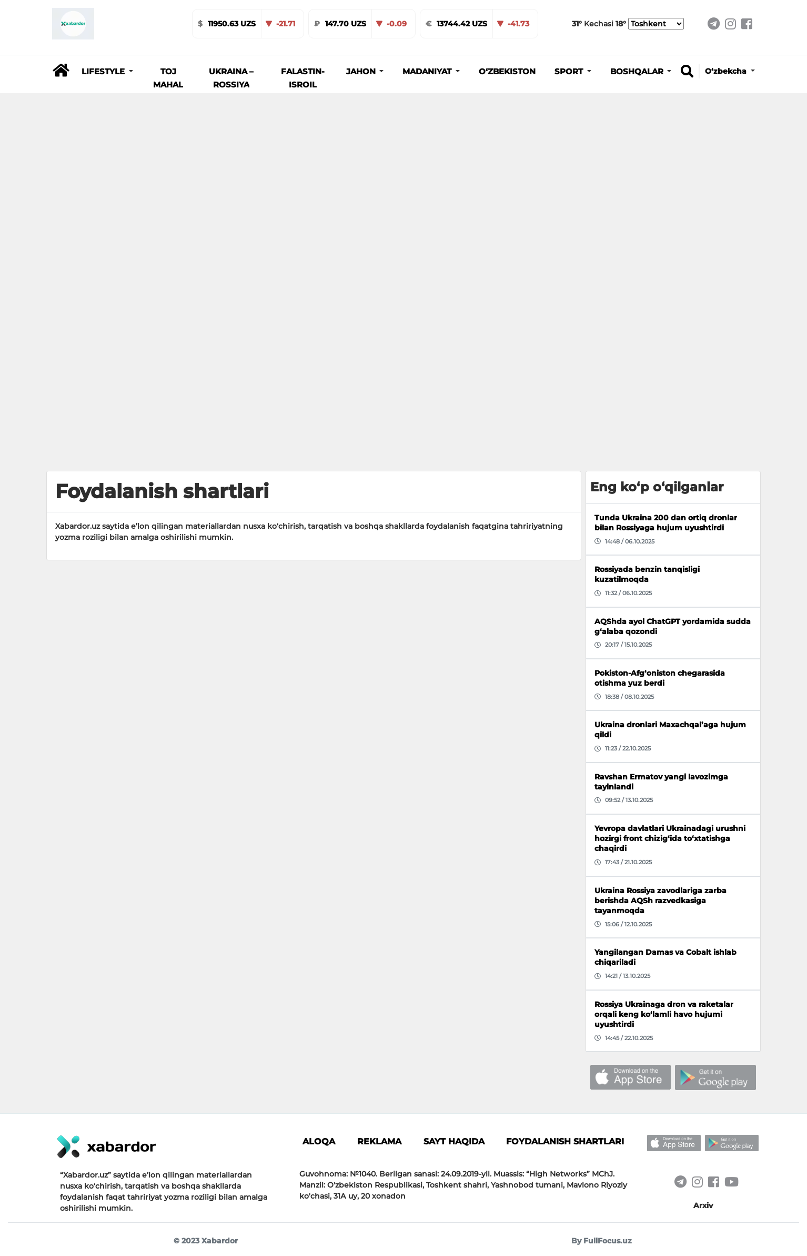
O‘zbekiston (507, 71)
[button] (107, 71)
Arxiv (703, 1205)
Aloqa (318, 1141)
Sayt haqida (454, 1141)
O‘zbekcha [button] (727, 71)
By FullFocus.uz (601, 1240)
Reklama (379, 1141)
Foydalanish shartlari (565, 1141)
